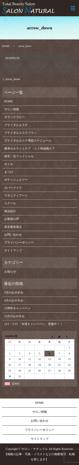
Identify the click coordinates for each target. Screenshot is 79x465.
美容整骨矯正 (13, 227)
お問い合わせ (13, 234)
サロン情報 (11, 109)
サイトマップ (13, 250)
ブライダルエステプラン (20, 132)
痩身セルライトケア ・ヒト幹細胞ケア (29, 148)
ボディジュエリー (16, 179)
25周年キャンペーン (17, 308)
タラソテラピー (14, 117)
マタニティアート (16, 195)
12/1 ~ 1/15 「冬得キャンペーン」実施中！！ (33, 324)
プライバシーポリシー (19, 242)
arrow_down (12, 79)
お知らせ (10, 271)
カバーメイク (13, 187)
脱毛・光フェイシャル (19, 156)
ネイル (8, 164)
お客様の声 (11, 219)
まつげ (8, 172)
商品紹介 (10, 211)
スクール (10, 203)
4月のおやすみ (13, 300)
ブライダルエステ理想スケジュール (27, 140)
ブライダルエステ (16, 125)
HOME (5, 46)
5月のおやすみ (13, 292)
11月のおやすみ (14, 316)
